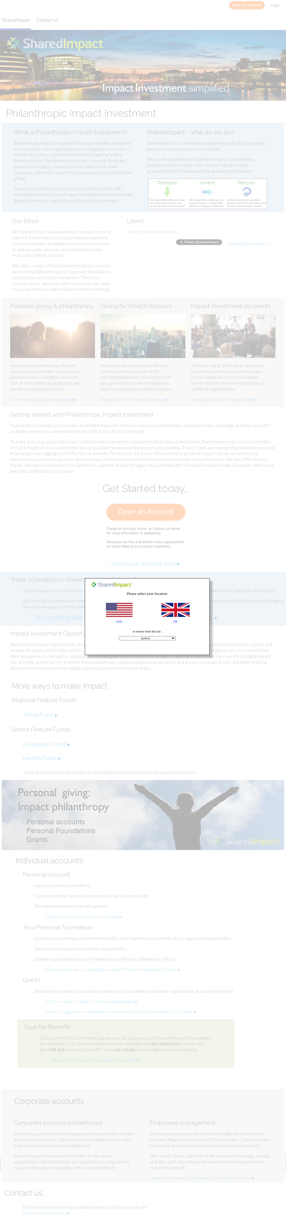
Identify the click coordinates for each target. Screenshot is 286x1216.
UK (175, 621)
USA (119, 621)
